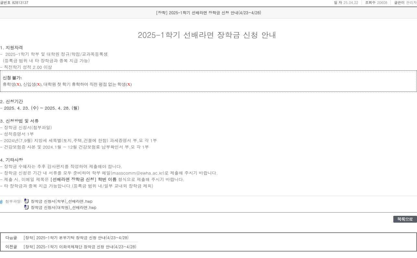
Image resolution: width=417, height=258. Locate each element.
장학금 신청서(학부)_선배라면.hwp (58, 201)
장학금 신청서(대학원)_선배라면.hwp (60, 207)
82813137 (20, 2)
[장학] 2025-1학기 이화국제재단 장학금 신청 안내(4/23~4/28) (80, 246)
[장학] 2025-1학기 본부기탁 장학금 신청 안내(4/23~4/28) (76, 237)
